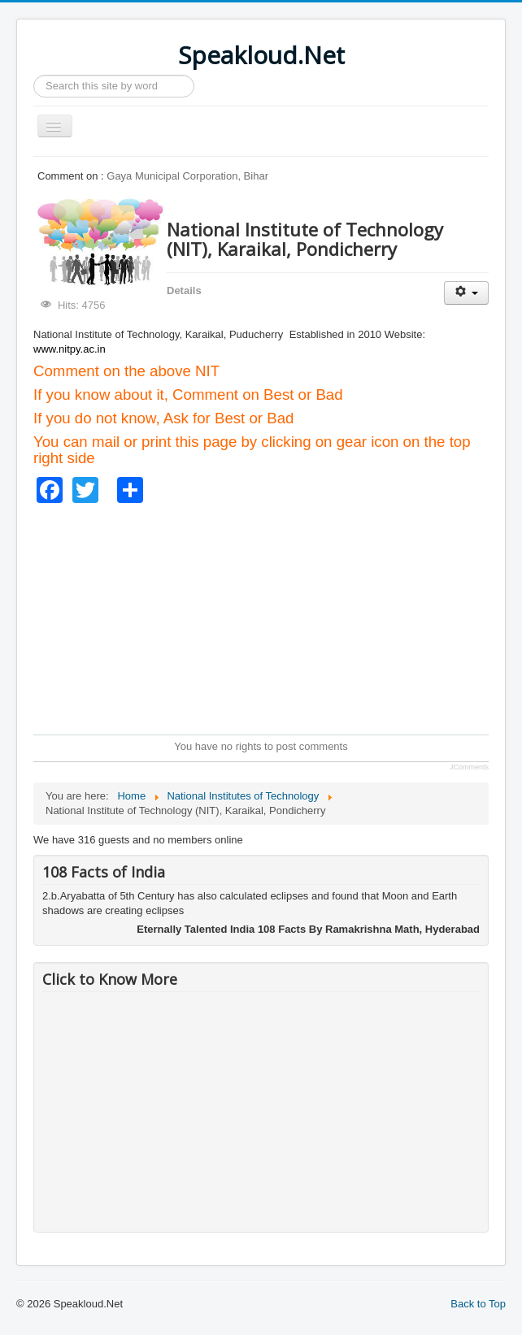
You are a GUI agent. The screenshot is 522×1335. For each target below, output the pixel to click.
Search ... (33, 75)
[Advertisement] (277, 616)
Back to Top (478, 1304)
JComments (469, 767)
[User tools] (466, 293)
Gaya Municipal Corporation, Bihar (187, 176)
